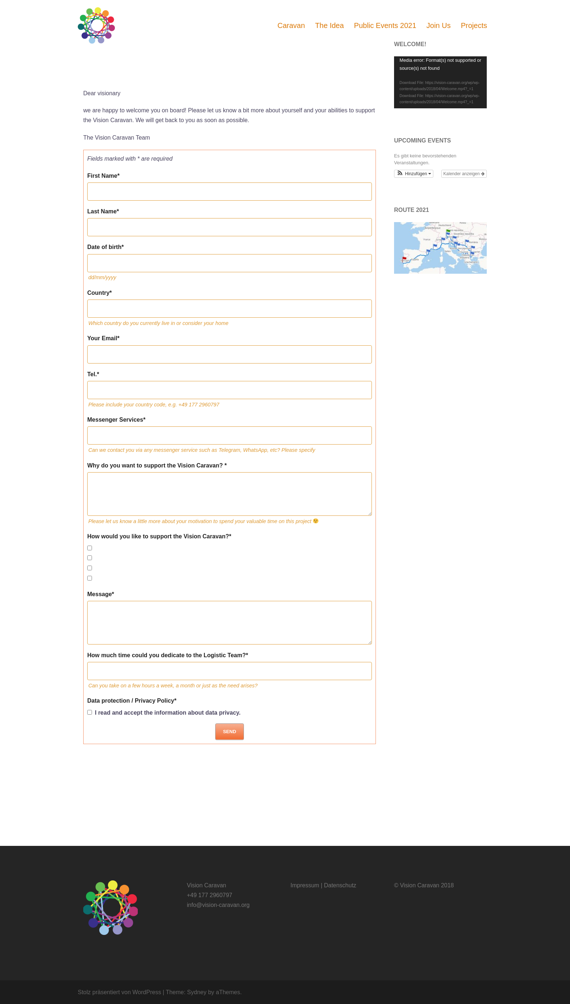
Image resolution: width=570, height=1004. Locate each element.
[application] (440, 82)
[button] (413, 173)
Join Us (438, 25)
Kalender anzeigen (464, 173)
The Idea (329, 25)
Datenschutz (340, 885)
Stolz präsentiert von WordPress (119, 992)
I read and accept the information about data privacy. (164, 713)
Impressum (304, 885)
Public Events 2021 (385, 25)
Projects (474, 25)
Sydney (196, 992)
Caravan (291, 25)
